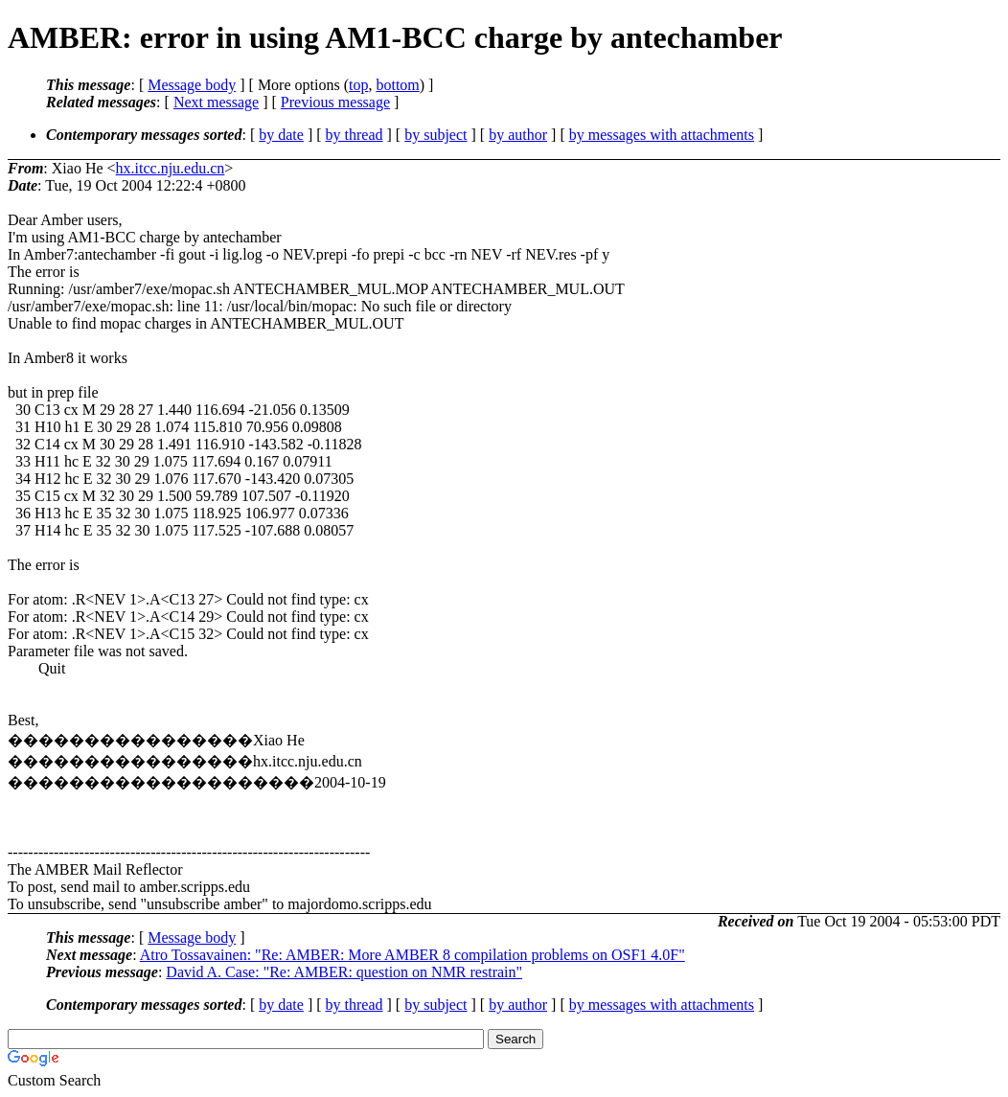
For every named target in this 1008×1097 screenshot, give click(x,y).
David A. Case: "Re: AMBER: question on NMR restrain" (344, 972)
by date (281, 134)
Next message (216, 102)
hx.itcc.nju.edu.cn (170, 168)
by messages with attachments (661, 134)
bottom (397, 85)
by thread (354, 134)
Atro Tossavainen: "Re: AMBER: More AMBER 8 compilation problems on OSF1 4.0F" (412, 955)
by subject (435, 134)
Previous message (335, 102)
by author (518, 134)
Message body (192, 85)
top (358, 85)
